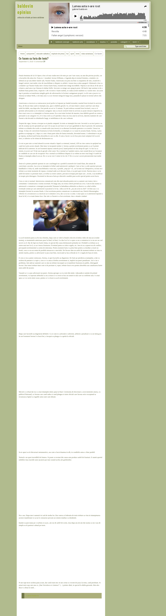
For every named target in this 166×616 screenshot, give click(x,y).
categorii (124, 42)
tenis (78, 54)
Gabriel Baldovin (32, 596)
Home (20, 46)
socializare (90, 42)
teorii (135, 42)
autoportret (31, 54)
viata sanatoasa (87, 54)
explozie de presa (58, 54)
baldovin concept (62, 42)
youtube (114, 42)
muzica (103, 42)
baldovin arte (78, 42)
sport (72, 54)
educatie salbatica (43, 54)
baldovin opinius (25, 9)
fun (67, 54)
